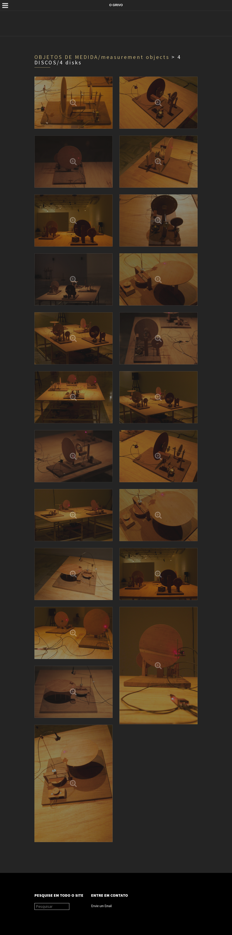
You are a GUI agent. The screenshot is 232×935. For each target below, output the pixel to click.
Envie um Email (101, 906)
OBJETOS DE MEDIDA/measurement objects (101, 57)
